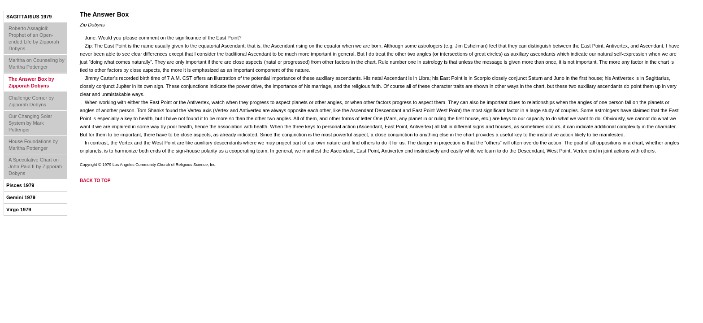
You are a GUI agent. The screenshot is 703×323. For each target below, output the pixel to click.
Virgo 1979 (18, 209)
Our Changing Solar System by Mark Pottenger (30, 122)
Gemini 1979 (20, 197)
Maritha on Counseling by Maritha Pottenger (37, 63)
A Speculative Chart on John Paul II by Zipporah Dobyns (35, 166)
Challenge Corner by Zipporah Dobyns (31, 101)
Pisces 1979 (20, 185)
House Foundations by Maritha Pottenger (33, 145)
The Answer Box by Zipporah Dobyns (31, 82)
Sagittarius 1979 (29, 16)
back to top (95, 180)
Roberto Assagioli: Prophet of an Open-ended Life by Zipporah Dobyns (34, 38)
